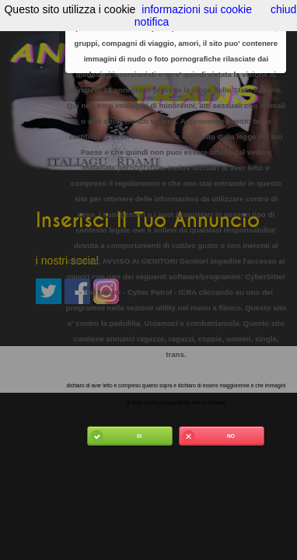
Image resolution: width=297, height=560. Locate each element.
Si (115, 436)
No (207, 436)
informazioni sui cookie (197, 9)
